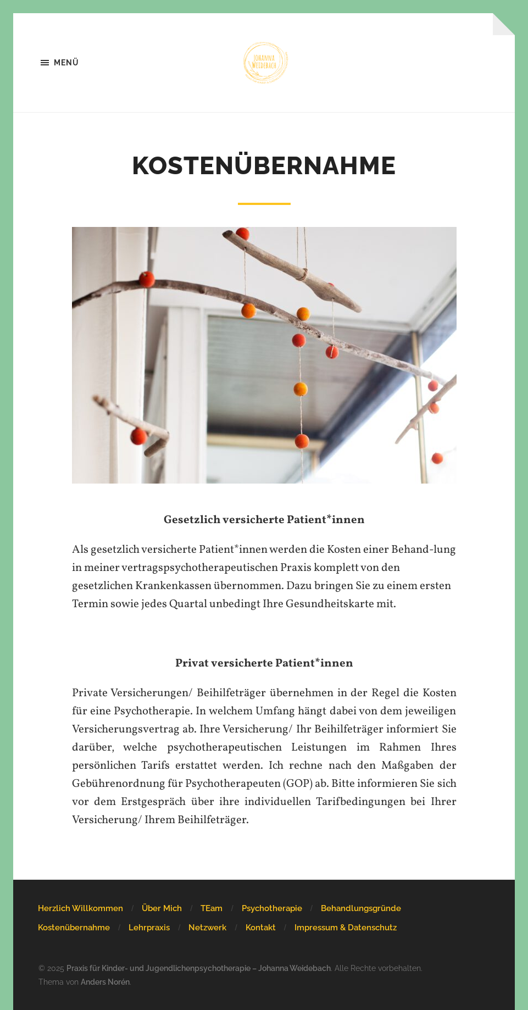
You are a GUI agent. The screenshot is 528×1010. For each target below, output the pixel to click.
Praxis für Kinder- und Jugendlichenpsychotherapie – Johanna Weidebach (198, 968)
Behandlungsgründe (361, 908)
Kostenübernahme (74, 928)
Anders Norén (105, 981)
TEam (212, 908)
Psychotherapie (272, 908)
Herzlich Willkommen (80, 908)
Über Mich (162, 908)
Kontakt (261, 928)
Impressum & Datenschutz (345, 928)
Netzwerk (207, 928)
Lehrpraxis (149, 928)
